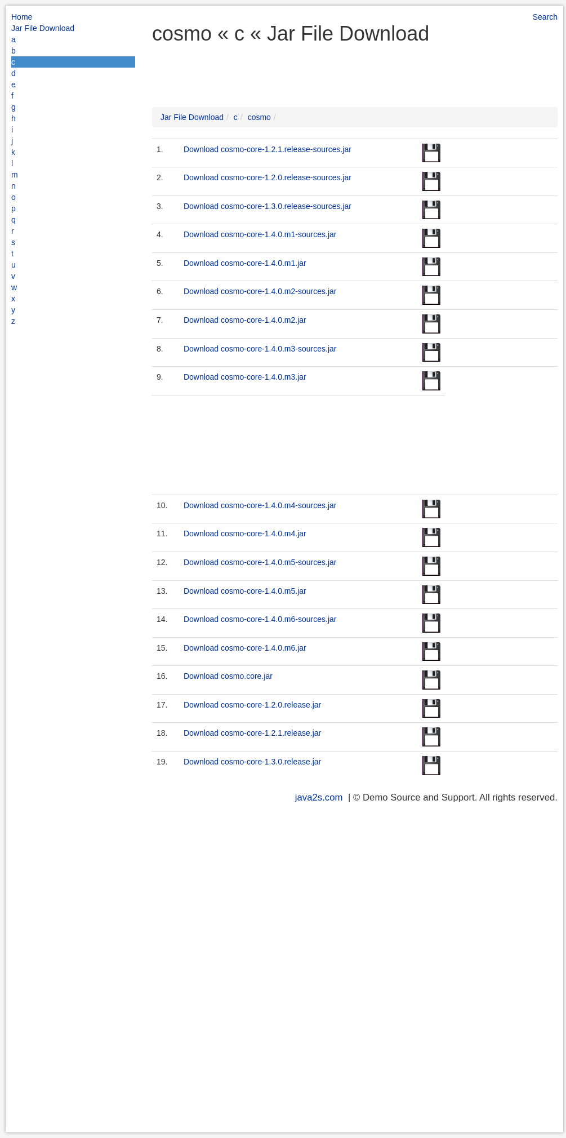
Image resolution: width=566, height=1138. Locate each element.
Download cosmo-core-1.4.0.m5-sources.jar (260, 562)
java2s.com (319, 797)
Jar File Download (42, 28)
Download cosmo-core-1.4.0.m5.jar (245, 590)
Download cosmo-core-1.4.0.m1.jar (245, 263)
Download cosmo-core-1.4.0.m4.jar (245, 533)
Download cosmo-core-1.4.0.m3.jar (245, 376)
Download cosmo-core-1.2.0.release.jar (252, 704)
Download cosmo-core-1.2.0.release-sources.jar (267, 177)
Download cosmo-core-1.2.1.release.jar (252, 732)
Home (21, 16)
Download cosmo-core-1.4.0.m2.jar (245, 319)
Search (545, 16)
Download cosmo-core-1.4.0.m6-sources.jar (260, 619)
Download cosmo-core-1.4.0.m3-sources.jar (260, 348)
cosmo (259, 117)
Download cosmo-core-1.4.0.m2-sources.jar (260, 291)
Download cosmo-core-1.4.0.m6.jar (245, 647)
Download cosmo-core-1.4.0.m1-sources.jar (260, 234)
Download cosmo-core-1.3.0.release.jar (252, 761)
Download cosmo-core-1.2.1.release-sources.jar (267, 149)
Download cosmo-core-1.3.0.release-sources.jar (267, 206)
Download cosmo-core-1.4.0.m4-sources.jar (260, 505)
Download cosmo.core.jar (228, 676)
